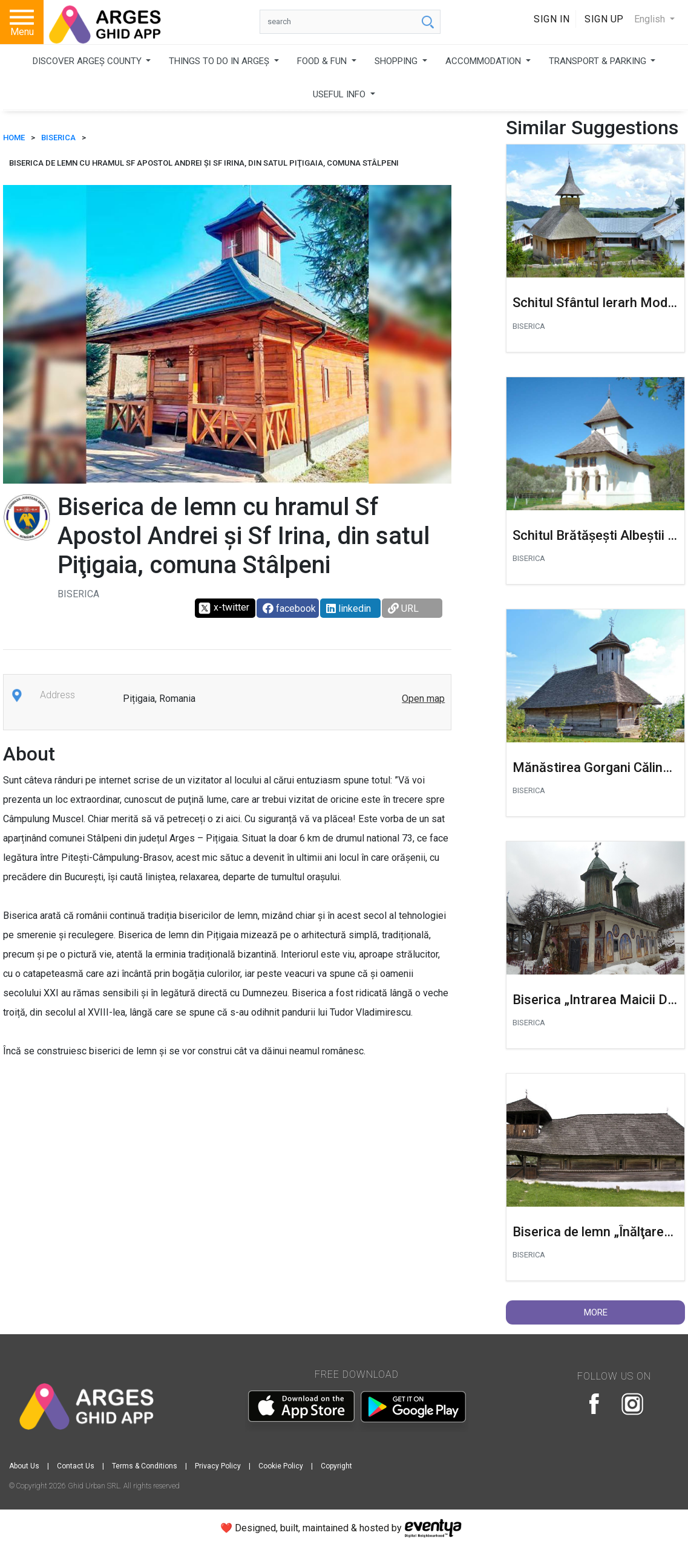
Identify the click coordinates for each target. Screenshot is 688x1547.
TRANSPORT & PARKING (599, 61)
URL (403, 608)
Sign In (552, 19)
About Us (24, 1466)
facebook (289, 608)
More (596, 1312)
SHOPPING (397, 61)
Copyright (336, 1466)
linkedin (348, 608)
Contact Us (75, 1466)
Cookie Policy (280, 1466)
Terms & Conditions (144, 1466)
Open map (423, 698)
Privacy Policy (218, 1466)
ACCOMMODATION (484, 61)
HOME (14, 137)
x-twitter (223, 608)
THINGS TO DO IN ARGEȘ (220, 61)
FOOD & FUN (323, 61)
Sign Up (604, 19)
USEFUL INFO (340, 94)
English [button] (650, 19)
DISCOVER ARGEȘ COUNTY (88, 61)
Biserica (58, 137)
